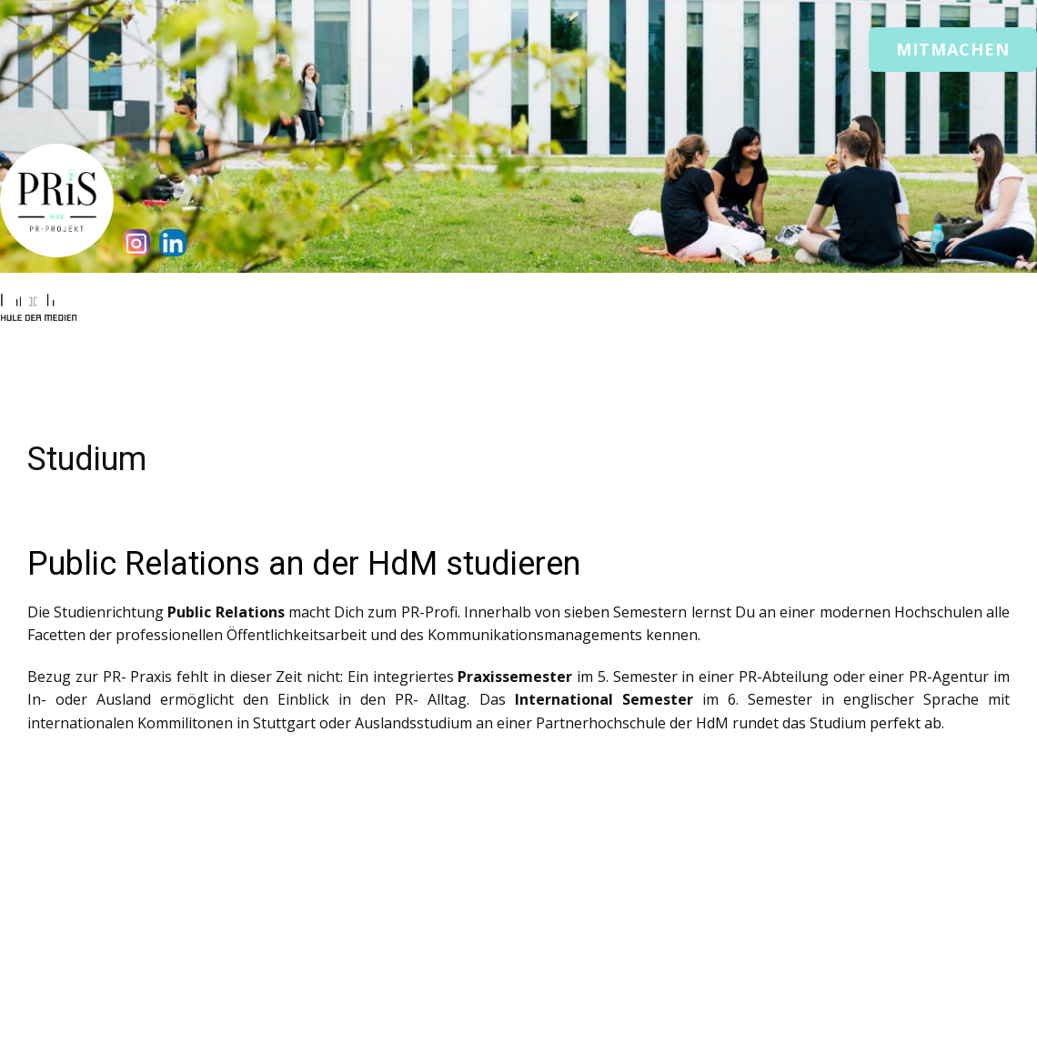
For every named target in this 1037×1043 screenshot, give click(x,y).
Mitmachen (953, 49)
